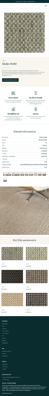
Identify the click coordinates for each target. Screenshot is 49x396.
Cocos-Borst (5, 333)
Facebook (4, 366)
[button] (46, 5)
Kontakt (4, 353)
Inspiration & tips (6, 351)
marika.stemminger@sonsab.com (11, 377)
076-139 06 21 (5, 379)
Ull (2, 336)
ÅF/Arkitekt (5, 356)
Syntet (4, 338)
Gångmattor (5, 343)
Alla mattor (5, 324)
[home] (22, 6)
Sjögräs (4, 340)
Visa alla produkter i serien (10, 80)
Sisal (3, 326)
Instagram (5, 364)
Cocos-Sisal (5, 331)
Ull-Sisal (4, 328)
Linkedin (4, 369)
